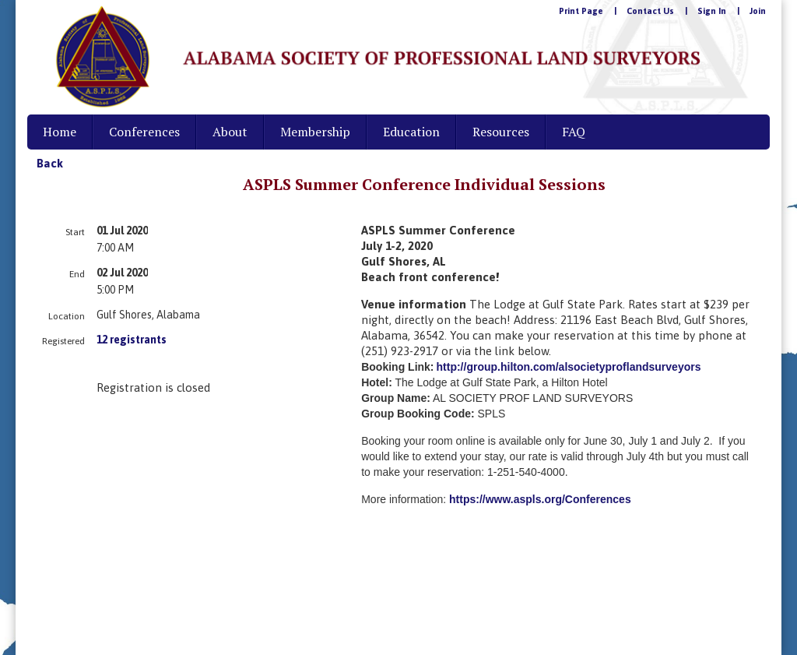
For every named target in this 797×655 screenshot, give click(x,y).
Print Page (581, 11)
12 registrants (132, 339)
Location (66, 316)
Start (75, 232)
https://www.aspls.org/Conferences (540, 499)
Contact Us (650, 11)
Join (758, 11)
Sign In (711, 11)
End (77, 274)
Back (50, 163)
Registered (63, 341)
